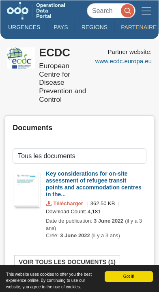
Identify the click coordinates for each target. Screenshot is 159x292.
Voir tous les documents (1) (67, 262)
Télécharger (65, 203)
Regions (95, 27)
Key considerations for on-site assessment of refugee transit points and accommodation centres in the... (94, 183)
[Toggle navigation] (146, 11)
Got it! (128, 276)
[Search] (111, 10)
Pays (61, 27)
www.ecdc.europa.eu (123, 61)
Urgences (24, 27)
